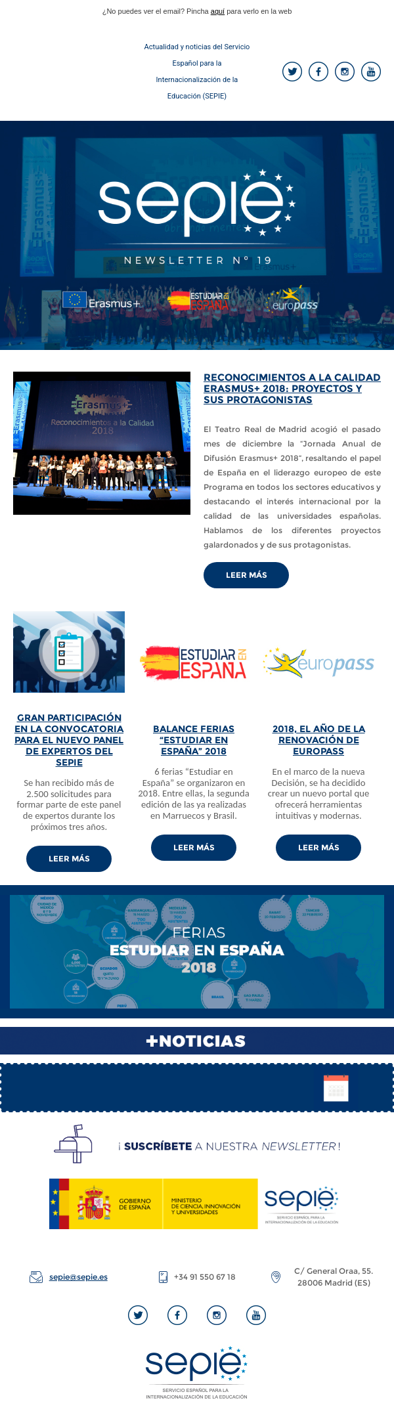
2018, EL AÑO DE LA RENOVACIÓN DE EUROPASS (319, 740)
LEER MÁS (69, 858)
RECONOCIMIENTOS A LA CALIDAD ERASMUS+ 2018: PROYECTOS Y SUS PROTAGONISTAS (292, 388)
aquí (218, 11)
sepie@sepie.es (78, 1277)
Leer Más (246, 575)
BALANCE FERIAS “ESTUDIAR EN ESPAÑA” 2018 (193, 740)
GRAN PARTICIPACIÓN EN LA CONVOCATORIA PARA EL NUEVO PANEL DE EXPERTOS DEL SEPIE (68, 740)
